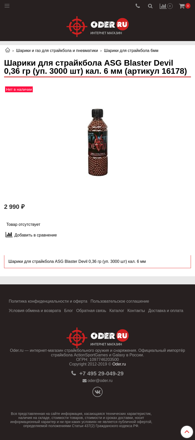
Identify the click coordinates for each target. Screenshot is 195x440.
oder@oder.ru (100, 380)
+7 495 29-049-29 (100, 373)
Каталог (116, 310)
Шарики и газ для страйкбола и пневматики (57, 50)
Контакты (136, 310)
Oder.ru (119, 364)
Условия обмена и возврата (35, 310)
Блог (68, 310)
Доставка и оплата (165, 310)
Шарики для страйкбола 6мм (131, 50)
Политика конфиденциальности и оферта (48, 301)
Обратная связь (91, 310)
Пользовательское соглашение (120, 301)
